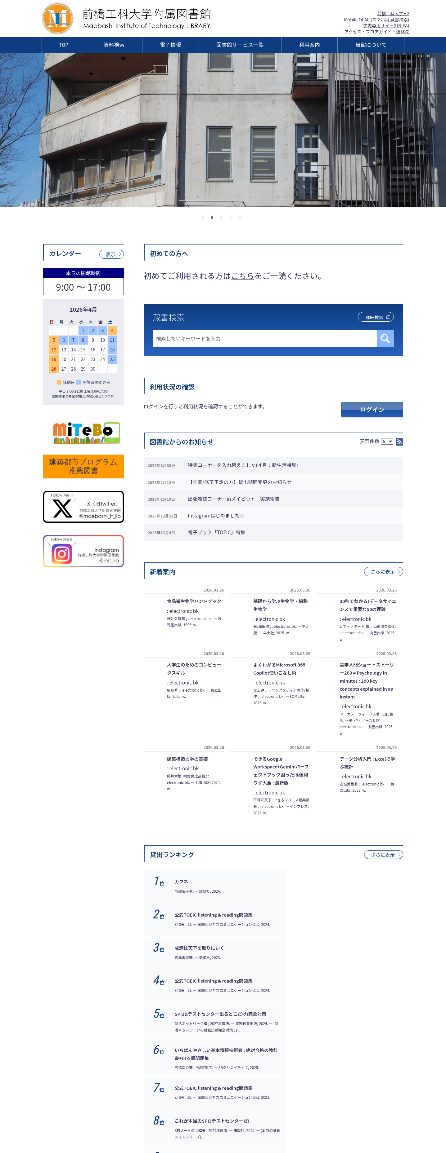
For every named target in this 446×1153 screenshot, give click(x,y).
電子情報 (170, 45)
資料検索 (114, 45)
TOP (63, 45)
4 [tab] (232, 219)
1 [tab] (204, 219)
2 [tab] (214, 219)
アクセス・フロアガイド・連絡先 (376, 32)
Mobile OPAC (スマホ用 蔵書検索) (376, 19)
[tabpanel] (223, 130)
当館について (371, 45)
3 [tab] (223, 219)
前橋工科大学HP (393, 13)
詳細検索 (372, 317)
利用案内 (309, 45)
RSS (399, 442)
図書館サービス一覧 (240, 45)
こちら (243, 275)
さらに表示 (382, 579)
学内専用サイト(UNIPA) (386, 25)
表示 (110, 254)
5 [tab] (242, 219)
